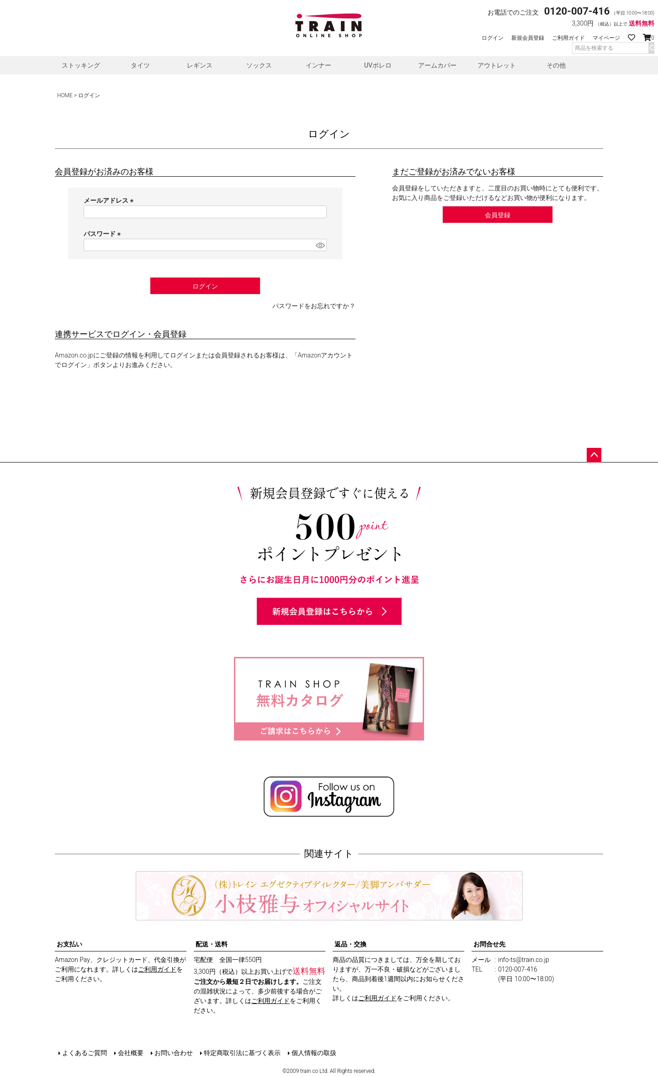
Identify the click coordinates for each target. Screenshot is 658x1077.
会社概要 (130, 1052)
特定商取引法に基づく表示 (242, 1052)
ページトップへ (594, 455)
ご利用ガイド (568, 38)
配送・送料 (212, 944)
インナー (318, 65)
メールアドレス (110, 200)
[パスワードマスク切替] (319, 245)
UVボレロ (378, 65)
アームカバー (437, 65)
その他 (556, 65)
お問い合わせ (173, 1052)
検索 (651, 47)
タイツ (140, 65)
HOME (65, 95)
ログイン (493, 38)
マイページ (606, 38)
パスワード (103, 233)
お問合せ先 (489, 944)
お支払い (69, 944)
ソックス (259, 65)
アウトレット (497, 65)
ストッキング (81, 65)
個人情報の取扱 (314, 1052)
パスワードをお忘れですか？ (314, 306)
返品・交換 (350, 944)
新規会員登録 (527, 38)
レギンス (199, 65)
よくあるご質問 (84, 1052)
